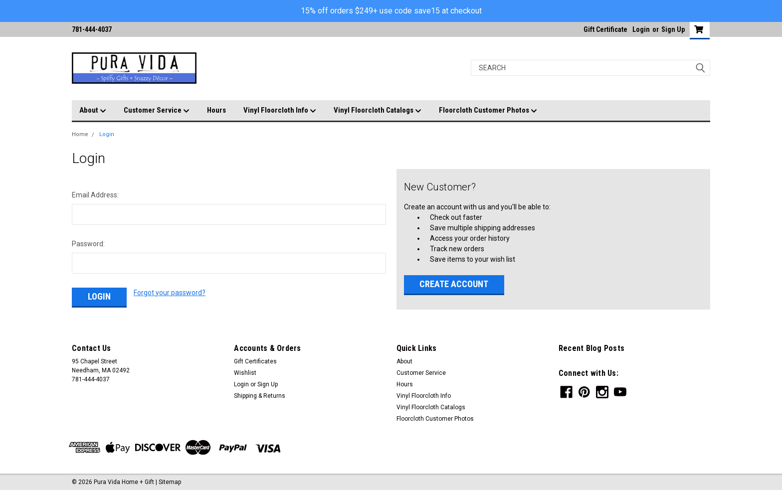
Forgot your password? (169, 293)
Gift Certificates (255, 361)
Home (80, 134)
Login (641, 29)
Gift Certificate (605, 29)
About (92, 111)
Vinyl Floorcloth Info (279, 111)
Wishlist (245, 372)
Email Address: (95, 195)
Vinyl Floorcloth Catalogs (377, 111)
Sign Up (673, 29)
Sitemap (170, 482)
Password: (88, 244)
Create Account (453, 284)
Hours (216, 110)
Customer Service (157, 111)
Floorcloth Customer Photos (488, 111)
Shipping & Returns (259, 395)
